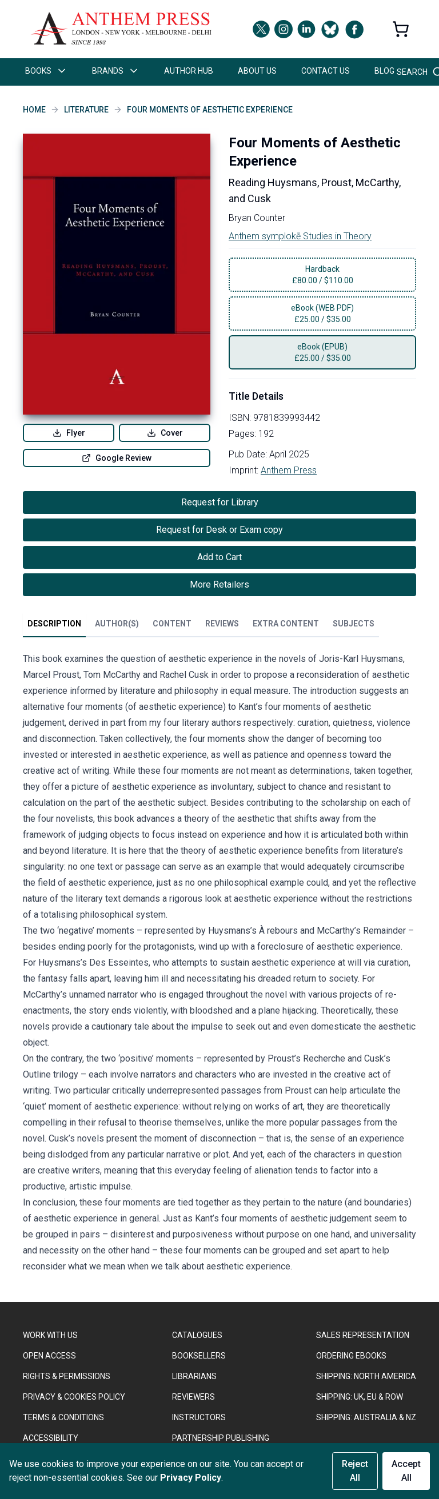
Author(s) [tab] (117, 623)
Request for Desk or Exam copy (219, 529)
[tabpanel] (219, 965)
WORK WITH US (50, 1335)
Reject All (355, 1470)
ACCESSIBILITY (50, 1437)
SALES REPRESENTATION (362, 1335)
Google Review (116, 458)
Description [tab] (54, 623)
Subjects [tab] (353, 623)
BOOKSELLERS (199, 1355)
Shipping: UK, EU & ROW (359, 1396)
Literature (86, 109)
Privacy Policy (190, 1477)
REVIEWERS (193, 1396)
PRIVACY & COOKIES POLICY (74, 1396)
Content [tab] (172, 623)
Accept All (406, 1470)
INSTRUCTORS (199, 1417)
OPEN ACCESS (49, 1355)
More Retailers (219, 584)
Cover (165, 432)
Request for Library (219, 502)
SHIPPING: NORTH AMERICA (366, 1376)
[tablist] (201, 625)
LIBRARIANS (194, 1376)
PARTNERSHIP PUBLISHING (220, 1437)
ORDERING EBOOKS (351, 1355)
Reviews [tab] (222, 623)
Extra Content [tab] (286, 623)
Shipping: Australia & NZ (366, 1417)
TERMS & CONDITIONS (63, 1417)
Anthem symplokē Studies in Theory (300, 236)
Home (34, 109)
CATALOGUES (197, 1335)
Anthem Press (289, 470)
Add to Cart (219, 557)
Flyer (69, 432)
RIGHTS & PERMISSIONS (66, 1376)
